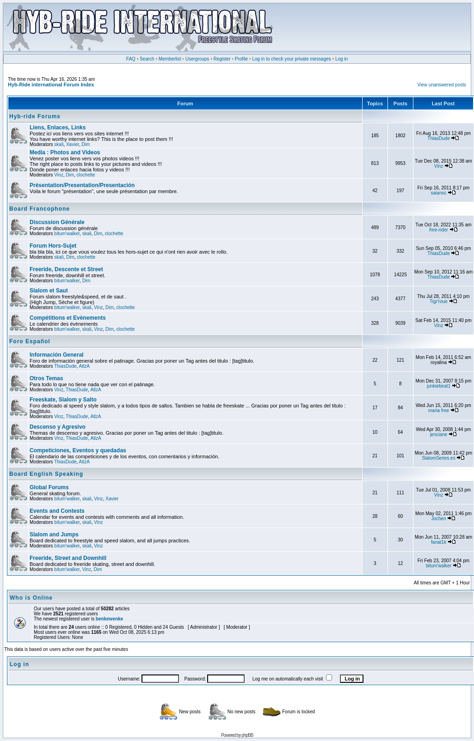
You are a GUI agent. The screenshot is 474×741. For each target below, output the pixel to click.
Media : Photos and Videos (65, 152)
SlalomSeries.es (438, 458)
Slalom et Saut (49, 290)
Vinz (58, 174)
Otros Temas (46, 378)
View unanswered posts (442, 84)
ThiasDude (438, 138)
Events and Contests (57, 511)
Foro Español (29, 341)
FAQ (130, 58)
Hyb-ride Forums (35, 116)
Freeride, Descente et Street (66, 269)
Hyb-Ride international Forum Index (51, 84)
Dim (85, 144)
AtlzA (84, 366)
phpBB (247, 735)
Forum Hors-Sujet (53, 246)
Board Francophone (39, 209)
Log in (341, 58)
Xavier (72, 144)
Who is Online (31, 598)
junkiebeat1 (438, 386)
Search (147, 58)
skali (58, 144)
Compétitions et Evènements (68, 318)
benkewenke (109, 618)
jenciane (438, 434)
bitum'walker (67, 233)
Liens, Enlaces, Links (58, 127)
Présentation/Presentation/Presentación (82, 185)
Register (221, 58)
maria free (438, 410)
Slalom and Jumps (54, 534)
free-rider (438, 229)
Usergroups (197, 58)
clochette (86, 174)
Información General (57, 355)
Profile (241, 58)
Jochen (438, 518)
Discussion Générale (57, 222)
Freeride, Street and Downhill (68, 558)
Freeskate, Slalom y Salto (63, 399)
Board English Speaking (46, 474)
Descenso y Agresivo (58, 427)
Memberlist (170, 58)
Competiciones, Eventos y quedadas (78, 450)
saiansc (439, 192)
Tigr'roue (439, 301)
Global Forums (49, 487)
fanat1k (438, 542)
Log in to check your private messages (291, 58)
